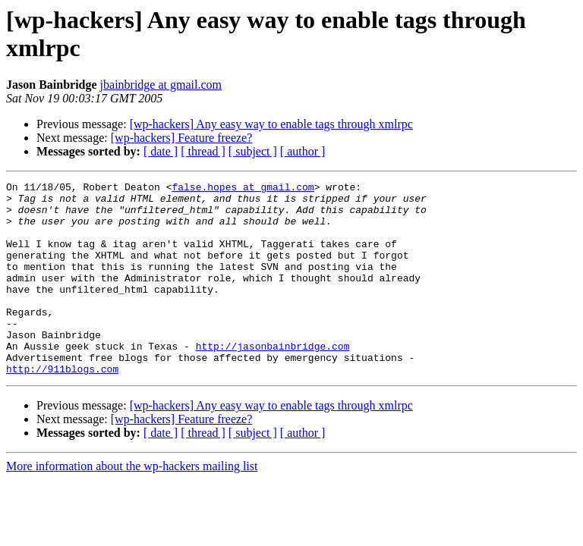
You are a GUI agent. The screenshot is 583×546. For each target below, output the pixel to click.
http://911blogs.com (62, 407)
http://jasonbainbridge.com (273, 380)
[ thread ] (203, 151)
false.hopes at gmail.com (243, 189)
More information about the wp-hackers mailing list (131, 504)
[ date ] (160, 151)
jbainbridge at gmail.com (161, 84)
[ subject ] (252, 151)
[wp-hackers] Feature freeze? (182, 137)
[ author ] (303, 151)
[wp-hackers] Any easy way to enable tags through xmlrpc (271, 124)
